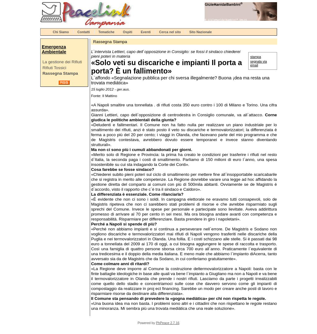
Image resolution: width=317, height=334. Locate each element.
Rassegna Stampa (60, 73)
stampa (255, 57)
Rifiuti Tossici (54, 67)
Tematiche (106, 32)
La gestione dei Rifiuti (62, 62)
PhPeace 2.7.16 (168, 323)
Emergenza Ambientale (54, 49)
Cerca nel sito (170, 32)
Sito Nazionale (200, 32)
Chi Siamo (61, 32)
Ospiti (127, 32)
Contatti (83, 32)
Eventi (146, 32)
